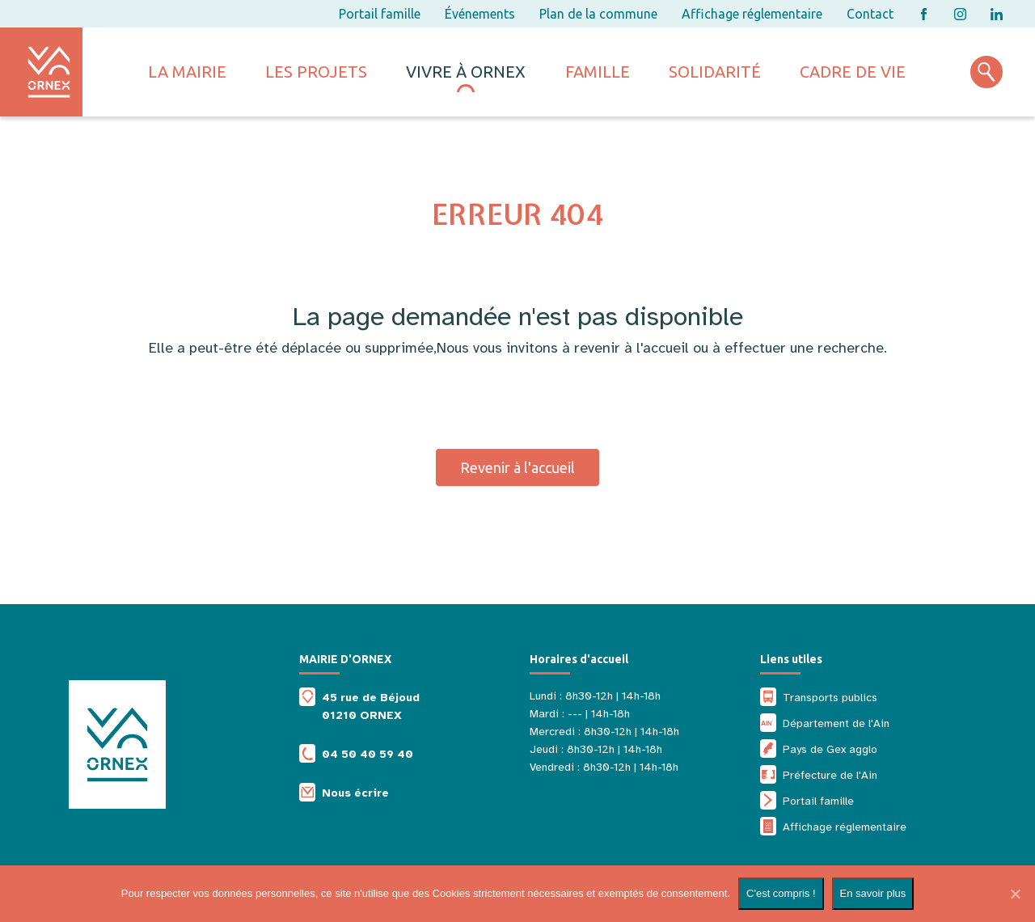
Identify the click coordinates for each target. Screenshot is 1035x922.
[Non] (1015, 894)
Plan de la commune (598, 13)
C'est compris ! (781, 893)
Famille (597, 71)
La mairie (187, 71)
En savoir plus (873, 893)
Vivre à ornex (466, 71)
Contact (870, 13)
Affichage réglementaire (752, 13)
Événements (480, 13)
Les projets (316, 71)
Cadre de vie (853, 71)
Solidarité (715, 71)
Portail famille (379, 13)
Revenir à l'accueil (517, 467)
